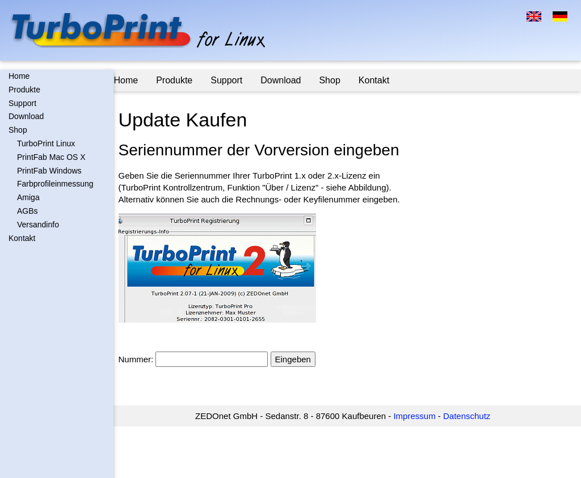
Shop (18, 129)
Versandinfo (38, 224)
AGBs (27, 210)
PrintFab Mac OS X (51, 157)
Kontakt (22, 238)
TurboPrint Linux (46, 143)
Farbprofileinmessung (55, 183)
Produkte (24, 89)
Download (26, 116)
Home (19, 76)
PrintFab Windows (49, 170)
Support (22, 103)
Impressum (419, 416)
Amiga (28, 197)
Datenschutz (471, 416)
